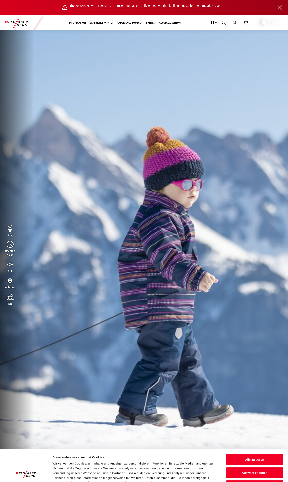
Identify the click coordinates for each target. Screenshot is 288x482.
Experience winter (102, 22)
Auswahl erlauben (254, 442)
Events (150, 22)
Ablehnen (254, 455)
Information (78, 22)
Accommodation (170, 22)
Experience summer (130, 22)
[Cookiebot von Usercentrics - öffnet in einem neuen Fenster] (25, 474)
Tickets (271, 23)
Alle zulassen (254, 429)
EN (212, 22)
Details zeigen (213, 474)
